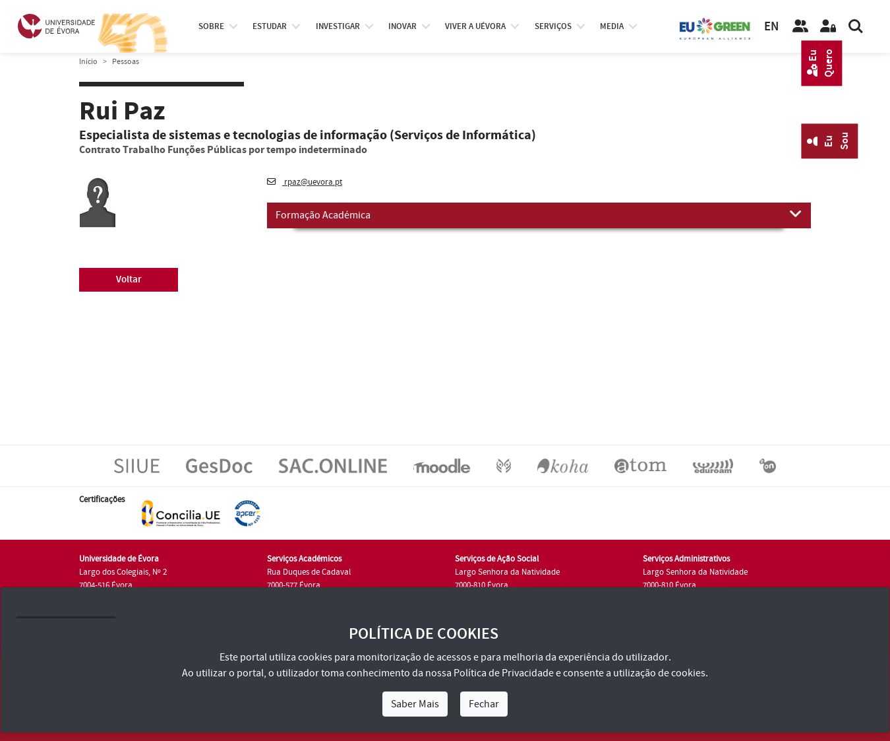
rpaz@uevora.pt (304, 182)
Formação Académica (539, 214)
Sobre (211, 26)
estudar (269, 26)
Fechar (484, 704)
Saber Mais (415, 704)
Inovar (402, 26)
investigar (338, 26)
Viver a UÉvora (475, 26)
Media (612, 26)
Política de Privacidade (504, 673)
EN (771, 26)
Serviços (553, 26)
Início (88, 62)
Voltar (129, 279)
